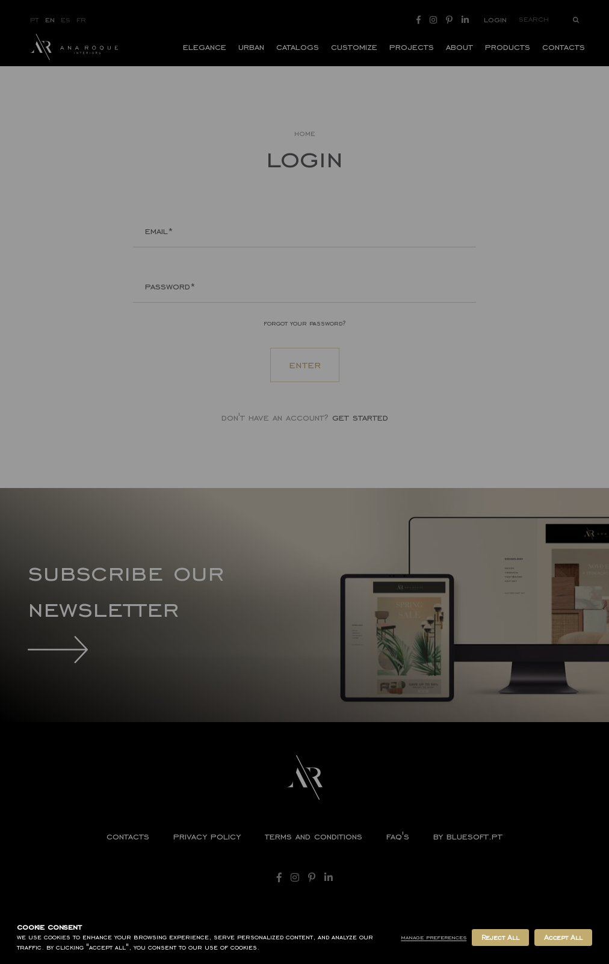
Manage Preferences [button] (433, 937)
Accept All (563, 937)
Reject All (500, 937)
